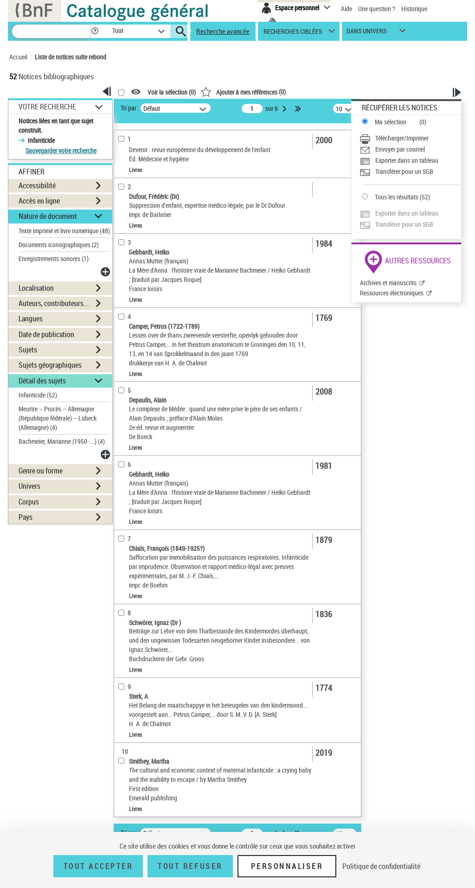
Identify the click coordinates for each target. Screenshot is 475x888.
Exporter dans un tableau (406, 160)
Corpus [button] (29, 502)
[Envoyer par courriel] (410, 149)
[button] (94, 31)
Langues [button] (31, 318)
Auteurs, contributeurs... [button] (54, 303)
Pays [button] (25, 517)
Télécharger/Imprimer (402, 138)
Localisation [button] (36, 288)
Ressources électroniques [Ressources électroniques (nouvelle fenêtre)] (392, 292)
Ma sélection (390, 121)
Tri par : (130, 107)
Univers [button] (29, 486)
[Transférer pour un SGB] (410, 171)
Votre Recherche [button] (47, 107)
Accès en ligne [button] (39, 201)
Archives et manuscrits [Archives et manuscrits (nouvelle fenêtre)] (388, 282)
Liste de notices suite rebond (70, 56)
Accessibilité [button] (37, 185)
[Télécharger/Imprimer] (410, 138)
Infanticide (38, 394)
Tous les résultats (396, 196)
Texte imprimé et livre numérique (64, 230)
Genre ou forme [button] (41, 471)
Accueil (18, 56)
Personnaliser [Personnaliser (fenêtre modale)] (287, 866)
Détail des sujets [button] (42, 381)
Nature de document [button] (48, 216)
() (243, 91)
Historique (414, 8)
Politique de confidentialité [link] (381, 866)
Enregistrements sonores (54, 258)
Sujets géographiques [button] (50, 365)
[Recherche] (51, 31)
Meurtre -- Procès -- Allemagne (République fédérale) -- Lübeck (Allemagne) (57, 418)
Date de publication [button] (46, 334)
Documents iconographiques (59, 244)
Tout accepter (98, 866)
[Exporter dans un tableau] (410, 160)
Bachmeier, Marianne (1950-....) (62, 441)
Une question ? (376, 8)
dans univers (366, 33)
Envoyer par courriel (400, 149)
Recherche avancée (223, 31)
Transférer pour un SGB (404, 171)
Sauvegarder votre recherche (61, 150)
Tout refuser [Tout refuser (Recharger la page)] (190, 866)
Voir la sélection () (172, 92)
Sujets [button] (28, 350)
